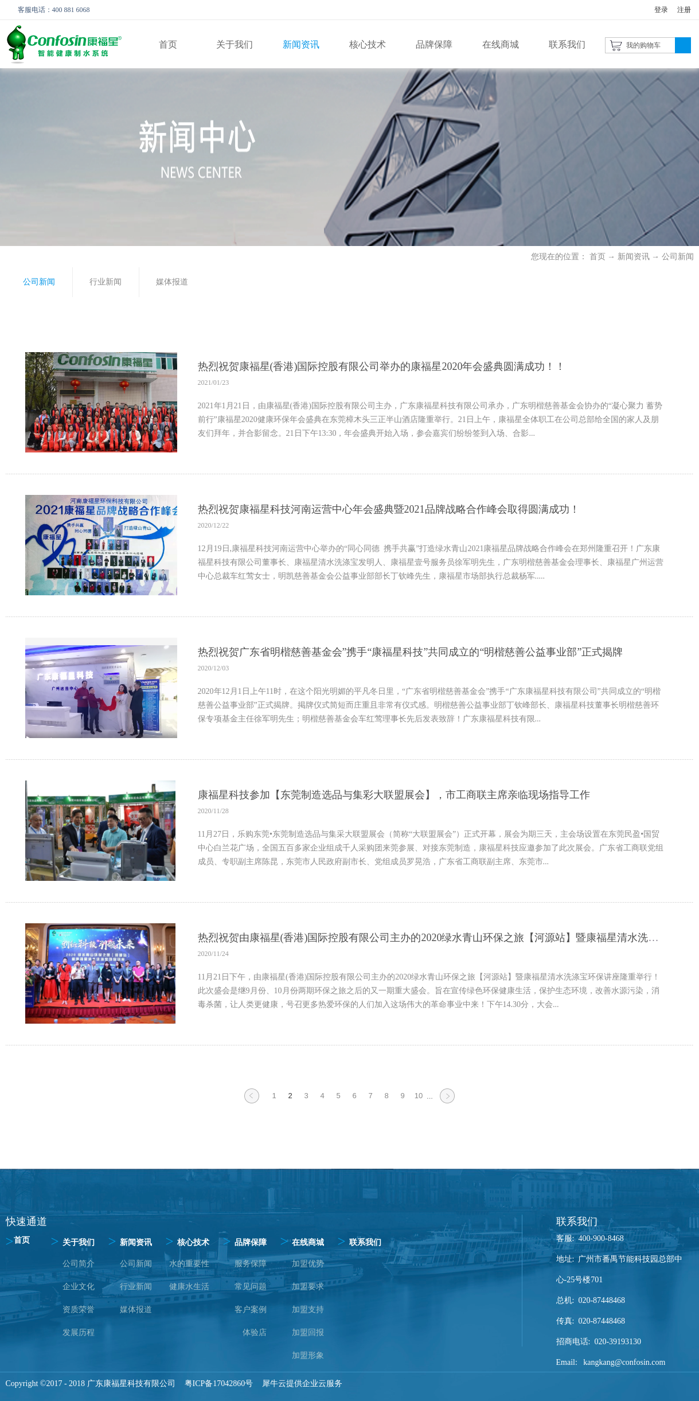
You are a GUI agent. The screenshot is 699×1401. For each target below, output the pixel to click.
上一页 (251, 1102)
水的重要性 (189, 1263)
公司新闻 (678, 256)
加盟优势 (308, 1263)
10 (419, 1095)
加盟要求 (308, 1286)
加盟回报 (308, 1332)
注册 (684, 10)
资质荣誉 (79, 1309)
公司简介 (79, 1263)
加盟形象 (308, 1355)
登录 (661, 10)
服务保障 (251, 1263)
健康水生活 (189, 1286)
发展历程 (79, 1332)
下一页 (447, 1102)
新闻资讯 (634, 256)
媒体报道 (136, 1309)
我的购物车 (643, 45)
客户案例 (251, 1309)
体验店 (255, 1332)
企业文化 (79, 1286)
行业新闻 (136, 1286)
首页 (168, 44)
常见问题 (251, 1286)
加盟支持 (308, 1309)
